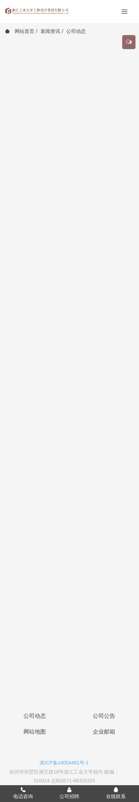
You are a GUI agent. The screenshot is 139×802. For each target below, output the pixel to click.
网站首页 (19, 31)
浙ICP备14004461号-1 (64, 763)
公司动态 (76, 31)
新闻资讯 (50, 31)
